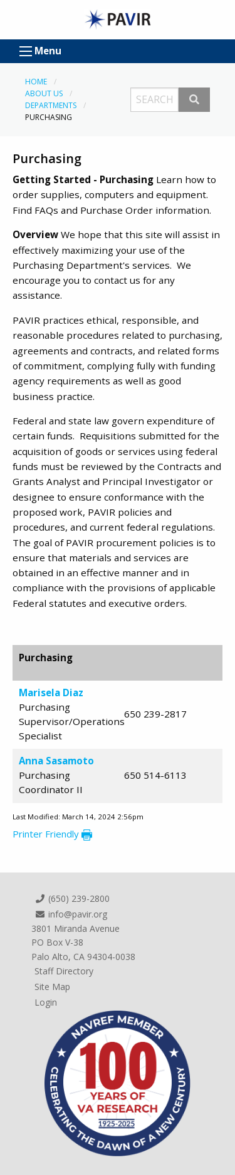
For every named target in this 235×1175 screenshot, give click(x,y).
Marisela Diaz (51, 692)
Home (36, 81)
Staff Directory (63, 971)
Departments (50, 105)
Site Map (52, 986)
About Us (44, 93)
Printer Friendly (52, 834)
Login (45, 1002)
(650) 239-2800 (72, 898)
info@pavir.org (70, 914)
